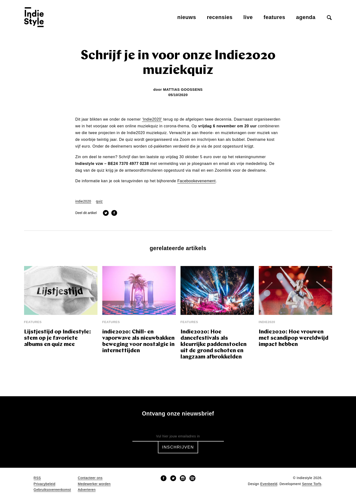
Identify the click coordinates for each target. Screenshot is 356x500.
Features (274, 17)
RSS (37, 478)
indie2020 (83, 201)
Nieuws (186, 17)
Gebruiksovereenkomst (52, 490)
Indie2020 (267, 322)
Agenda (305, 17)
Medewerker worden (94, 484)
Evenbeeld (268, 484)
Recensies (220, 17)
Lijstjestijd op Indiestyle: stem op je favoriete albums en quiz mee (57, 338)
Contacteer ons (90, 478)
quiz (99, 201)
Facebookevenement (196, 181)
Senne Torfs (311, 484)
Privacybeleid (45, 484)
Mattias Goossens (183, 89)
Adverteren (87, 490)
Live (248, 17)
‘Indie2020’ (152, 119)
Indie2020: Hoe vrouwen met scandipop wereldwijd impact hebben (293, 338)
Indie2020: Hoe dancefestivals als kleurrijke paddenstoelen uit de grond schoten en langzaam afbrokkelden (213, 344)
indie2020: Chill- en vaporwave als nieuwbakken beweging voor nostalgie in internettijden (138, 341)
